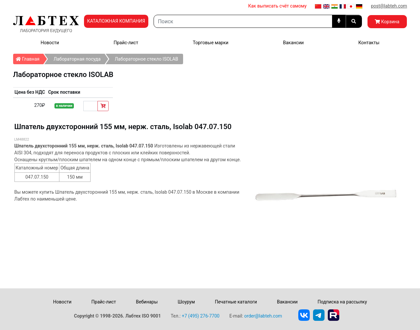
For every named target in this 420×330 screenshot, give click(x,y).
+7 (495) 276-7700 (201, 316)
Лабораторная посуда (76, 59)
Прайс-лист (126, 42)
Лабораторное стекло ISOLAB (146, 59)
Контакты (368, 42)
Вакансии (293, 42)
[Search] (243, 21)
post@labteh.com (389, 6)
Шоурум (186, 301)
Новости (50, 42)
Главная (30, 58)
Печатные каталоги (236, 301)
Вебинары (147, 301)
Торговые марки (211, 42)
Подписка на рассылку (342, 301)
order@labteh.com (263, 316)
